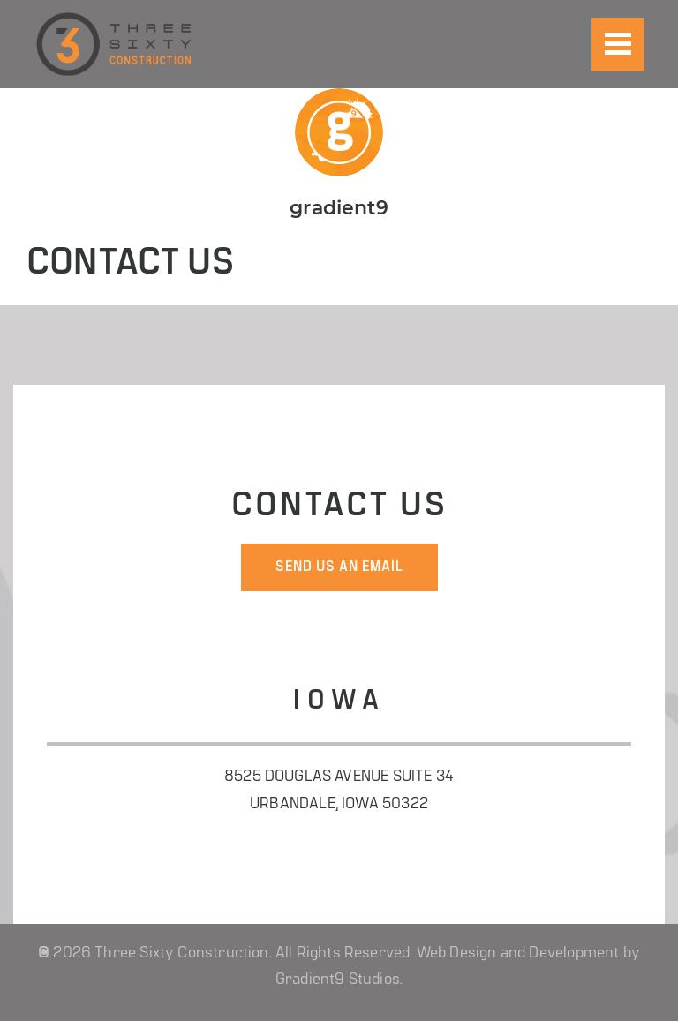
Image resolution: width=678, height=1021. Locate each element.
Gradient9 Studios (337, 980)
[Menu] (617, 44)
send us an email (339, 567)
